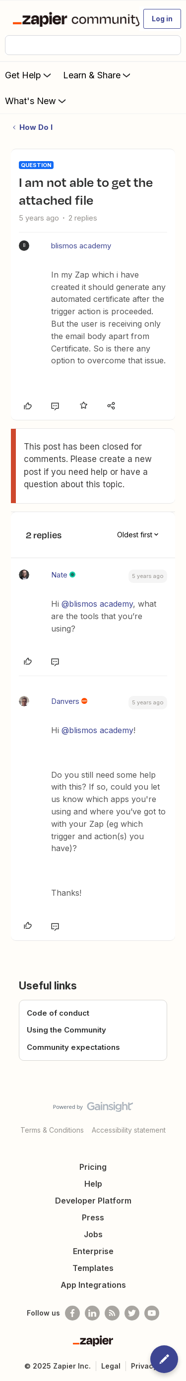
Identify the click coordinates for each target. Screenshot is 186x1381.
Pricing (93, 1167)
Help (93, 1184)
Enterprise (93, 1251)
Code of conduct (58, 1013)
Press (93, 1217)
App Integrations (93, 1285)
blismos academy (81, 245)
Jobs (93, 1234)
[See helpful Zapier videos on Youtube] (151, 1313)
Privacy (144, 1366)
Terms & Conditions (52, 1130)
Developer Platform (93, 1201)
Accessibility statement (129, 1130)
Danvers (65, 701)
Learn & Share (97, 75)
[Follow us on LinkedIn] (92, 1313)
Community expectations (73, 1047)
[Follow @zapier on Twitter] (131, 1313)
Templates (93, 1268)
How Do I (36, 127)
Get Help (29, 75)
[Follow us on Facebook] (72, 1313)
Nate (59, 574)
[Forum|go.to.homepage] (71, 19)
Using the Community (66, 1030)
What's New (36, 101)
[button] (162, 19)
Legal (111, 1366)
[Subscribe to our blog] (112, 1313)
